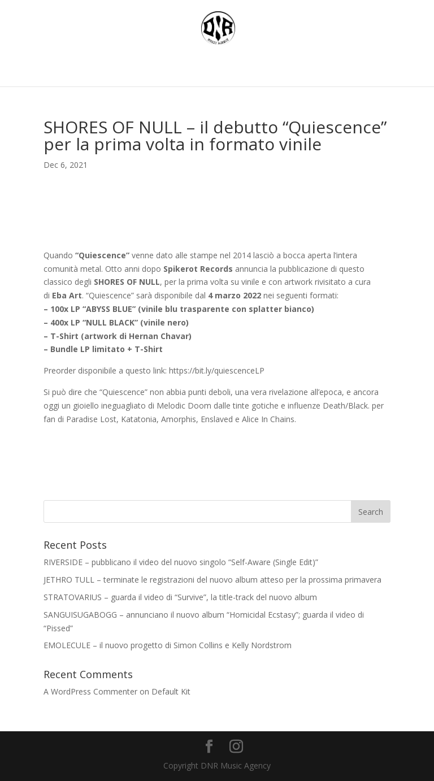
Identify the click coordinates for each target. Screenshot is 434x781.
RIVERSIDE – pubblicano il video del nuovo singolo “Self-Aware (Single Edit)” (181, 562)
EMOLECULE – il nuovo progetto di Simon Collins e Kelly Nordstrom (168, 645)
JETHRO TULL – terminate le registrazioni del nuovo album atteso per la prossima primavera (212, 579)
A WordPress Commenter (90, 691)
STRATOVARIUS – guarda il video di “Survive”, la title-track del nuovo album (180, 597)
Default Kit (170, 691)
